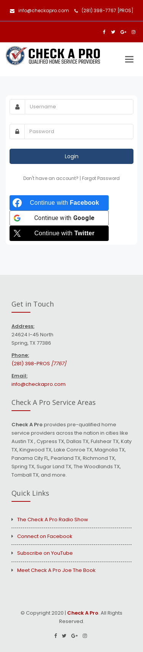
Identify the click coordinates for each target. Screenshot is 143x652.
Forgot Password (101, 178)
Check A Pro (82, 613)
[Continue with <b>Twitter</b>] (59, 233)
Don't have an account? (51, 178)
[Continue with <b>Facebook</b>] (59, 202)
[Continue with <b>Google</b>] (59, 218)
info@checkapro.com (39, 10)
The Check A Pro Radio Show (52, 519)
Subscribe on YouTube (45, 553)
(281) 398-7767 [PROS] (103, 10)
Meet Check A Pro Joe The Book (56, 570)
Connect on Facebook (44, 536)
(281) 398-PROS (38, 363)
